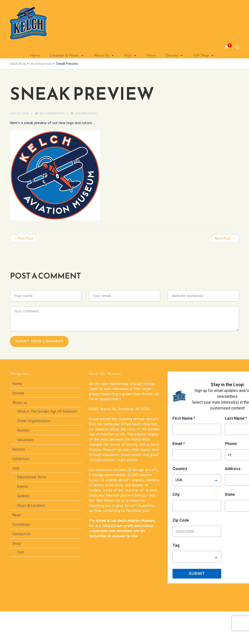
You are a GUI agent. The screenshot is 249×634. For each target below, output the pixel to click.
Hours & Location (31, 506)
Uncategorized (85, 113)
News (151, 55)
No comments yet (49, 113)
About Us (104, 55)
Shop (16, 544)
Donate (174, 55)
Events (22, 487)
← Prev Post (23, 238)
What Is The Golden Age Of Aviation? (47, 411)
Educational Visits (31, 477)
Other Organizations (33, 421)
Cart (20, 552)
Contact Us (21, 534)
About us (19, 403)
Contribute (21, 525)
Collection (20, 459)
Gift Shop (203, 55)
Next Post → (225, 238)
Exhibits (23, 496)
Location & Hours (67, 55)
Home (35, 55)
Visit (130, 55)
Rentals (23, 430)
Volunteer (25, 440)
